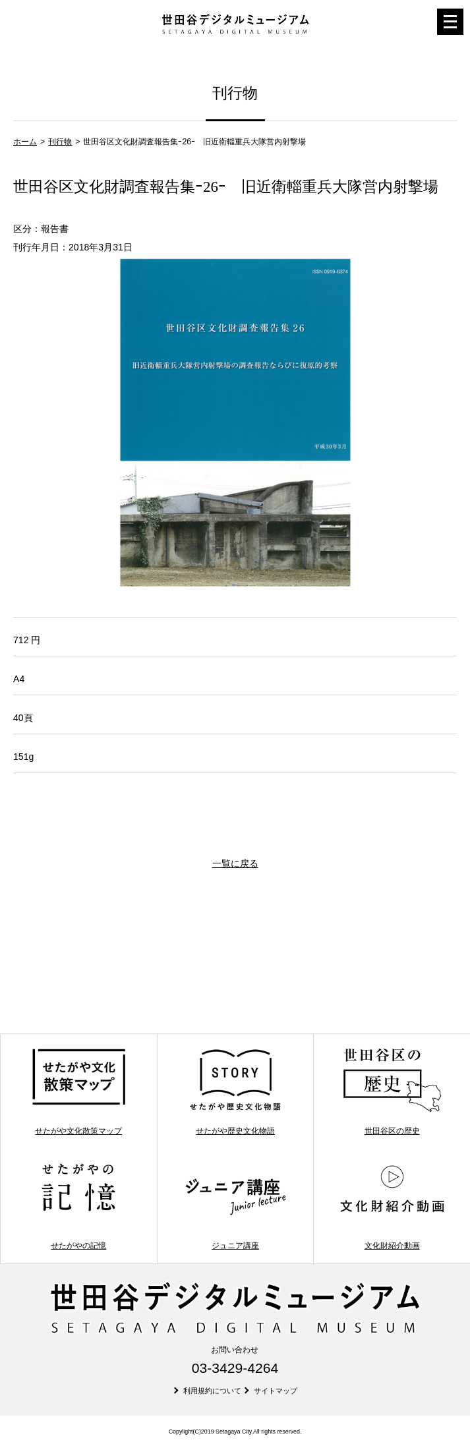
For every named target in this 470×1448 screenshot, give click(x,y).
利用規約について (212, 1391)
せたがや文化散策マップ (79, 1091)
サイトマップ (275, 1391)
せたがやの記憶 (79, 1206)
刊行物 (60, 141)
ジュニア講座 (235, 1206)
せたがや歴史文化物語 (235, 1091)
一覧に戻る (235, 863)
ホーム (25, 141)
